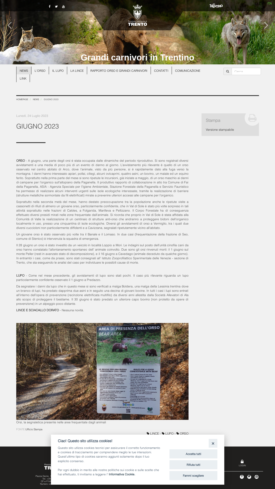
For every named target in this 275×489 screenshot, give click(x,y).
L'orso (40, 70)
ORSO (182, 433)
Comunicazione (190, 70)
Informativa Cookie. (122, 474)
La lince (78, 70)
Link (23, 78)
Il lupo (59, 70)
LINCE (153, 433)
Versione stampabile (220, 129)
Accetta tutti (193, 453)
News (24, 70)
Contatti (163, 70)
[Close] (213, 443)
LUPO (168, 433)
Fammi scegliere (193, 475)
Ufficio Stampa (33, 429)
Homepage (22, 99)
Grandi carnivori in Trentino (137, 57)
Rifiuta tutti (193, 464)
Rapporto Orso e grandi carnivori (120, 70)
